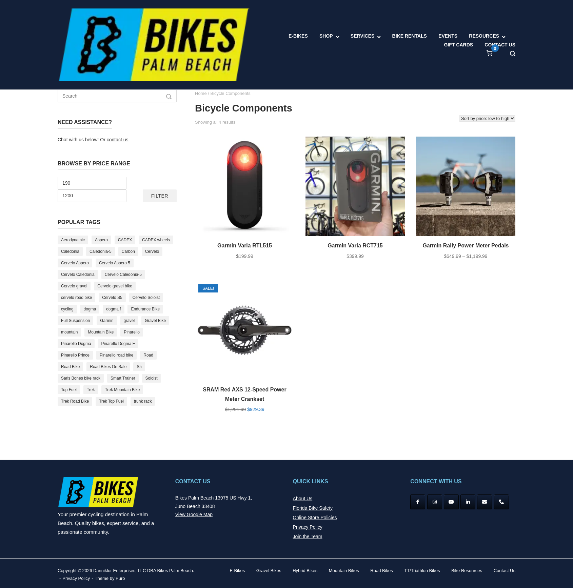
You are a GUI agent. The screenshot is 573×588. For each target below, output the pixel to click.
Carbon (128, 251)
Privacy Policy (307, 527)
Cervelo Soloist (146, 297)
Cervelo (152, 251)
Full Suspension (75, 320)
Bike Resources (466, 570)
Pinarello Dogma (76, 343)
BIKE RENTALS (409, 36)
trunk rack (143, 401)
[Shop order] (487, 118)
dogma (90, 309)
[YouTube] (451, 501)
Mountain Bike (101, 332)
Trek (91, 389)
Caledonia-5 (101, 251)
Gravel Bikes (268, 570)
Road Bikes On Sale (108, 366)
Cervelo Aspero (75, 263)
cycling (67, 309)
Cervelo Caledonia (78, 274)
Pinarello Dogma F (118, 343)
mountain (69, 332)
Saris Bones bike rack (80, 378)
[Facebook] (417, 501)
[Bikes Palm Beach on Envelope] (484, 501)
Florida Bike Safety (313, 508)
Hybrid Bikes (305, 570)
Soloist (151, 378)
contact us (118, 139)
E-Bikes (237, 570)
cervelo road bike (76, 297)
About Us (303, 498)
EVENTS (447, 36)
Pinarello (132, 332)
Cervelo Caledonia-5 (123, 274)
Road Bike (70, 366)
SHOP (326, 36)
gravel (129, 320)
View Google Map (194, 514)
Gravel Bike (155, 320)
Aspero (101, 240)
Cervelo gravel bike (114, 286)
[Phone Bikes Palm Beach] (501, 501)
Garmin (106, 320)
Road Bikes (381, 570)
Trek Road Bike (75, 401)
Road (148, 355)
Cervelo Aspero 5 (114, 263)
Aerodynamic (73, 240)
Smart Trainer (123, 378)
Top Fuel (69, 389)
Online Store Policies (315, 517)
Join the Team (307, 536)
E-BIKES (298, 36)
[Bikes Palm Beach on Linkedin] (467, 501)
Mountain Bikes (344, 570)
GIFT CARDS (458, 44)
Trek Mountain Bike (122, 389)
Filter (159, 196)
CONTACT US (500, 44)
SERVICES (363, 36)
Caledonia (70, 251)
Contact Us (504, 570)
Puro (120, 578)
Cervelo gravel (74, 286)
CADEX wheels (156, 240)
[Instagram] (434, 501)
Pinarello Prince (75, 355)
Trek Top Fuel (111, 401)
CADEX (125, 240)
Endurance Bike (145, 309)
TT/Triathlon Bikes (422, 570)
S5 (139, 366)
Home (201, 93)
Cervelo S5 (112, 297)
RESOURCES (484, 36)
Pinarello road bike (116, 355)
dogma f (113, 309)
